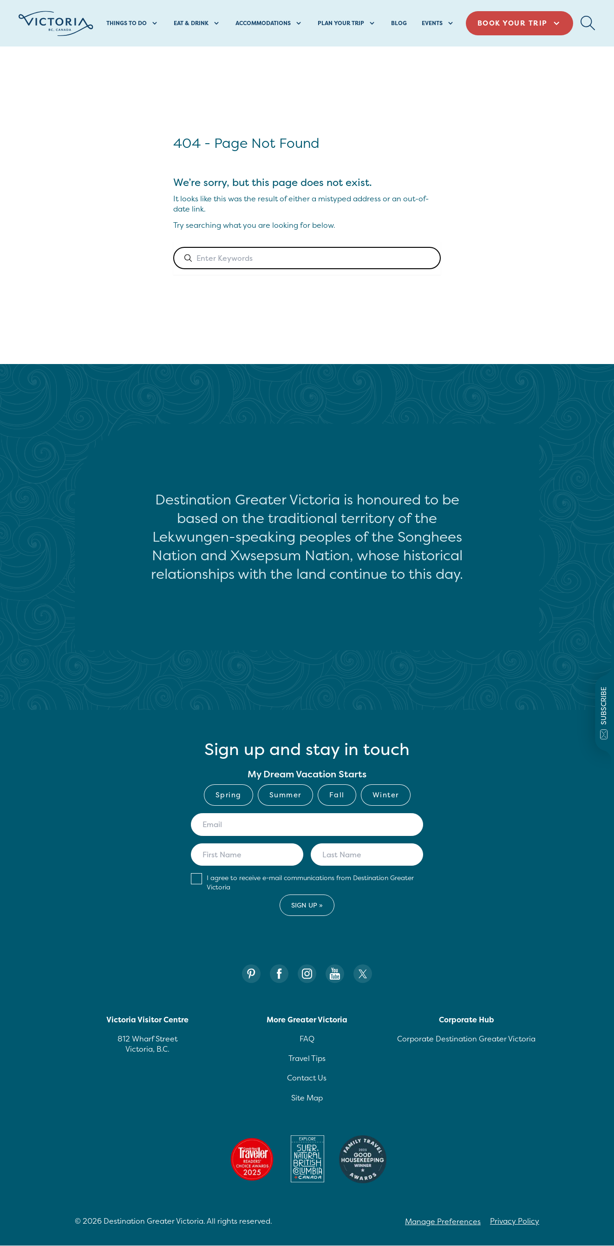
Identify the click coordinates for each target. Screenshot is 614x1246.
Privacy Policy (514, 1221)
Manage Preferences (443, 1221)
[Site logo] (56, 23)
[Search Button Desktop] (588, 23)
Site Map (307, 1098)
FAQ (307, 1039)
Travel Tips (307, 1058)
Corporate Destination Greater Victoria (466, 1039)
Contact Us (307, 1078)
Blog (399, 23)
